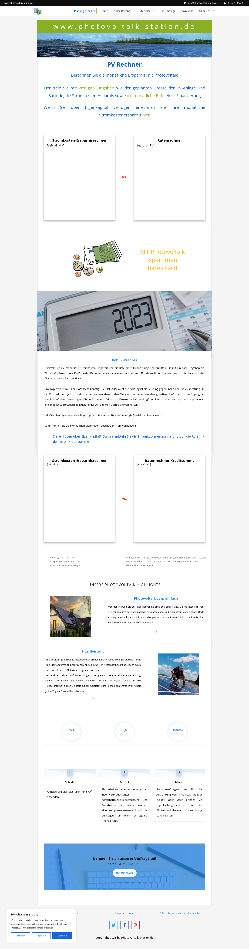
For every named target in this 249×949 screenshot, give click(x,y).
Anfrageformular (57, 791)
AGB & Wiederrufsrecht (180, 913)
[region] (41, 926)
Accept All (62, 936)
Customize (20, 936)
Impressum (124, 913)
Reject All (41, 936)
